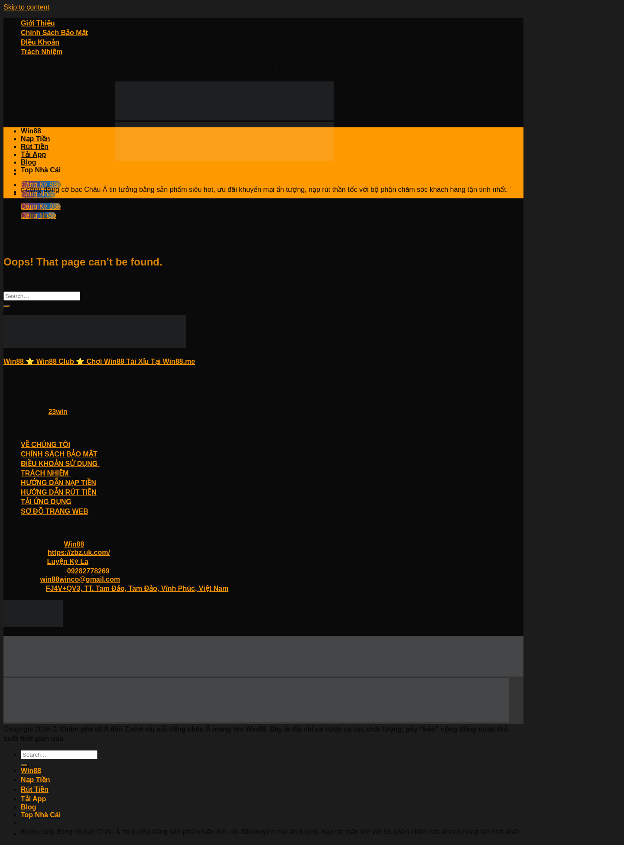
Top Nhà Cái (41, 170)
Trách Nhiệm (41, 51)
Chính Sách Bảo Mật (54, 32)
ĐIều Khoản (40, 42)
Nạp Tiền (35, 138)
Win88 (31, 131)
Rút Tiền (35, 146)
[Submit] (6, 306)
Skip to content (26, 7)
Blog (28, 162)
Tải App (33, 154)
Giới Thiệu (38, 23)
